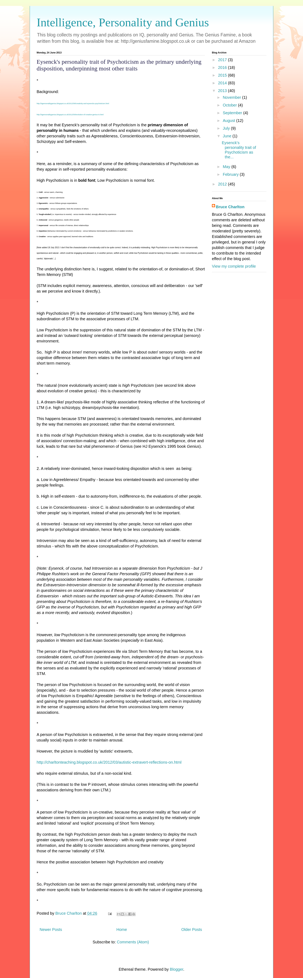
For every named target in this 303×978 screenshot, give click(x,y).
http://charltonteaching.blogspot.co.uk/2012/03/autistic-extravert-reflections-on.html (109, 762)
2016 (223, 67)
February (231, 174)
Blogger (176, 969)
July (227, 128)
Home (121, 929)
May (227, 166)
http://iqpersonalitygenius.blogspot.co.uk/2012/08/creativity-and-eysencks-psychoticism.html (73, 104)
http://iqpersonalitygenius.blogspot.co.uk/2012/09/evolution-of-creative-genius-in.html (70, 115)
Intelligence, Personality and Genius (123, 22)
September (233, 113)
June (227, 136)
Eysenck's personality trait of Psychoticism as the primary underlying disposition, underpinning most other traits (119, 65)
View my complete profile (234, 266)
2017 (223, 60)
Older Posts (191, 929)
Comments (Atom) (133, 942)
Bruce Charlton (230, 207)
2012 (223, 184)
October (230, 105)
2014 (223, 83)
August (229, 120)
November (232, 97)
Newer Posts (51, 929)
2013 (223, 90)
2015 (223, 75)
